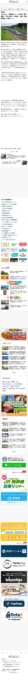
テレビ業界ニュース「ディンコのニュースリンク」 (12, 662)
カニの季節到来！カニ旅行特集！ (9, 233)
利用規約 (3, 669)
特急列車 (12, 386)
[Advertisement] (14, 132)
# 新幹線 (14, 148)
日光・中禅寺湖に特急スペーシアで (9, 202)
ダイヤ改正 (8, 381)
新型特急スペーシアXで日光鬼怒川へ (9, 204)
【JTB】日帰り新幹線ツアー (8, 224)
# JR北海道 (19, 148)
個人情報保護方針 (15, 669)
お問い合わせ (4, 670)
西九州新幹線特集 (5, 213)
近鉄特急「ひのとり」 (6, 210)
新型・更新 (23, 388)
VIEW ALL (14, 372)
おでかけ (5, 9)
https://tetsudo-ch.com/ (17, 116)
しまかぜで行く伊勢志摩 (7, 208)
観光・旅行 (17, 386)
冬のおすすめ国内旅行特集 (7, 217)
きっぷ (17, 381)
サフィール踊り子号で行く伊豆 (8, 239)
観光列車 (13, 381)
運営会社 (8, 669)
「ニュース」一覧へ (14, 151)
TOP (1, 9)
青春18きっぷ (23, 9)
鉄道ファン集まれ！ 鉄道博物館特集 (9, 219)
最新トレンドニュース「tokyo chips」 (10, 660)
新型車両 (18, 9)
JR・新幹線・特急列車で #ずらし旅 (9, 235)
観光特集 (10, 9)
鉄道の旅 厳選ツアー (6, 230)
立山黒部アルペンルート (7, 237)
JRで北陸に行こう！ (6, 228)
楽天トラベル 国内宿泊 (7, 226)
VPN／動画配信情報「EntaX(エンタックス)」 (11, 666)
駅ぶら (14, 9)
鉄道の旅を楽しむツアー (7, 215)
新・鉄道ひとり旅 (12, 388)
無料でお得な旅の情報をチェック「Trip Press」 (11, 664)
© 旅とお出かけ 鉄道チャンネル (14, 672)
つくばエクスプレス (5, 386)
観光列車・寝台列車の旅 (7, 206)
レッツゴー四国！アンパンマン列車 (9, 221)
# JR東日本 (6, 148)
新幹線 (3, 381)
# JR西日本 (10, 148)
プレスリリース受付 (11, 670)
